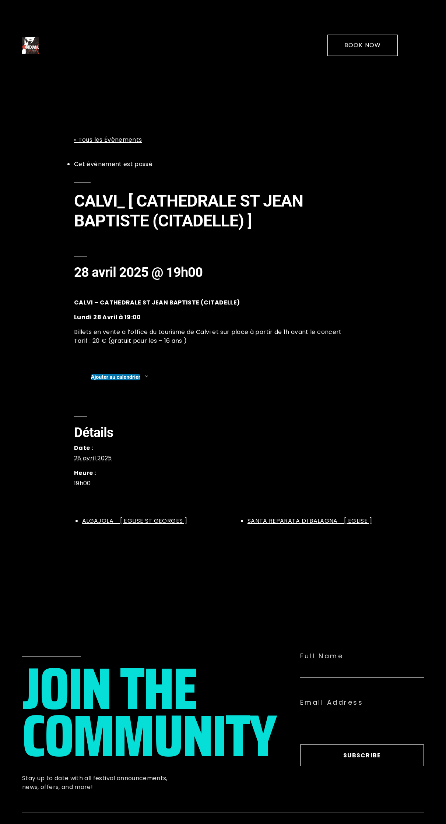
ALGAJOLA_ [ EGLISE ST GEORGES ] (134, 521)
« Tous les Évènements (108, 139)
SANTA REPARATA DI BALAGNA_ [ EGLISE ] (309, 521)
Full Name (322, 656)
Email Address (332, 702)
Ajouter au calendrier (115, 377)
